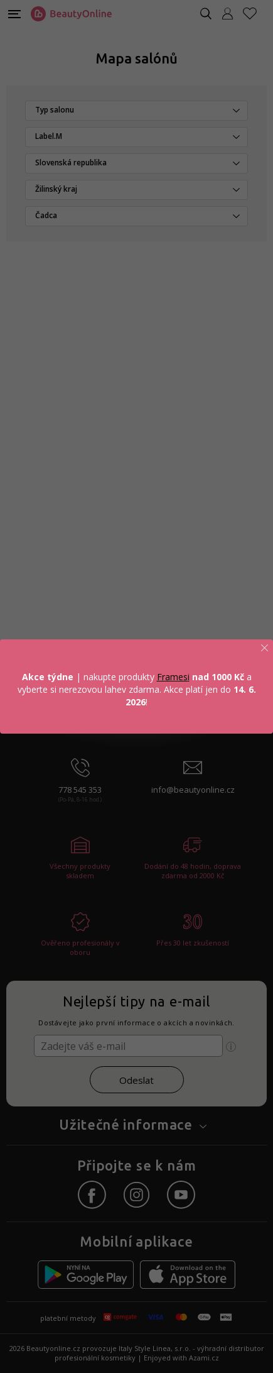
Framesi (173, 677)
